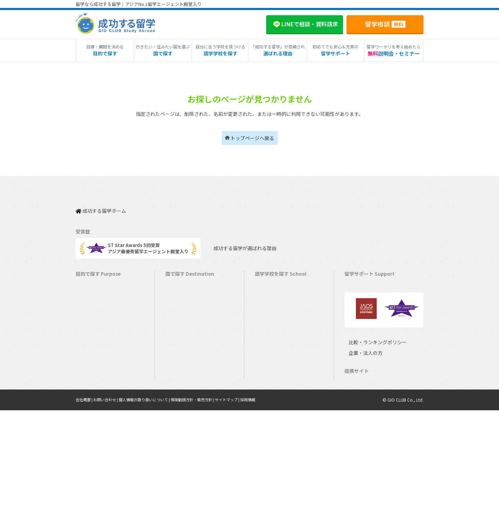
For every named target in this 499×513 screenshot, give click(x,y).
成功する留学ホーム (101, 207)
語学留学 (88, 303)
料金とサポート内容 (368, 281)
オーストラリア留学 (189, 303)
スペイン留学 (182, 410)
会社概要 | (85, 502)
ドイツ (265, 410)
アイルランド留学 (186, 335)
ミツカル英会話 (363, 464)
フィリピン (269, 357)
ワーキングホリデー (99, 314)
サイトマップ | (243, 502)
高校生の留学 (92, 399)
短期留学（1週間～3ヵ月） (106, 281)
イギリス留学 (182, 324)
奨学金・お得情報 (366, 303)
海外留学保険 (361, 314)
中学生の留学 (92, 389)
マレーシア (269, 367)
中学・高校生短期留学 (101, 378)
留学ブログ (359, 335)
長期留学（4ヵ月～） (100, 292)
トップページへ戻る (252, 138)
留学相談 (385, 23)
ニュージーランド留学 (191, 314)
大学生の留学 (92, 410)
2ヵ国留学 (89, 346)
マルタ (265, 346)
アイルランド (271, 335)
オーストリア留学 (186, 432)
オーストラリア (273, 303)
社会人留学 (90, 432)
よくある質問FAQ (365, 346)
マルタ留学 (180, 346)
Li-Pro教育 (358, 475)
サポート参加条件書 (368, 357)
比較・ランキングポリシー (371, 422)
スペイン (267, 399)
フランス (267, 378)
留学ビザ (357, 324)
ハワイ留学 (180, 367)
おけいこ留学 (92, 357)
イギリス (267, 324)
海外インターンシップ (101, 324)
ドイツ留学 (180, 421)
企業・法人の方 (360, 432)
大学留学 (88, 421)
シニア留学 (90, 442)
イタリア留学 (182, 399)
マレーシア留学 (184, 378)
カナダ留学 (180, 292)
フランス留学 (182, 389)
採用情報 (265, 502)
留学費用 (357, 292)
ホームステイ (92, 335)
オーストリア (271, 421)
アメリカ (267, 281)
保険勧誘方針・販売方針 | (205, 502)
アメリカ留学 (182, 281)
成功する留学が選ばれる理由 (238, 241)
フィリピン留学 (184, 357)
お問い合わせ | (109, 502)
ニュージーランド (276, 314)
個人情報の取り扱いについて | (152, 502)
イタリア (267, 389)
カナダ (265, 292)
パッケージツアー (97, 367)
